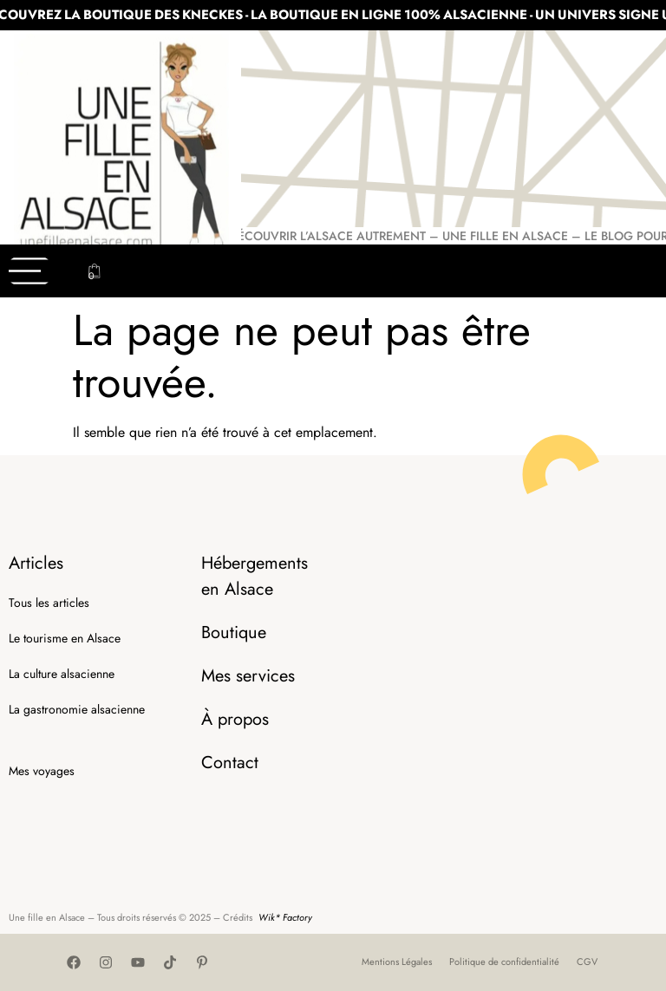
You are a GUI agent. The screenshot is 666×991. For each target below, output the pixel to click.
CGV (587, 961)
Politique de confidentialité (504, 961)
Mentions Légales (397, 961)
